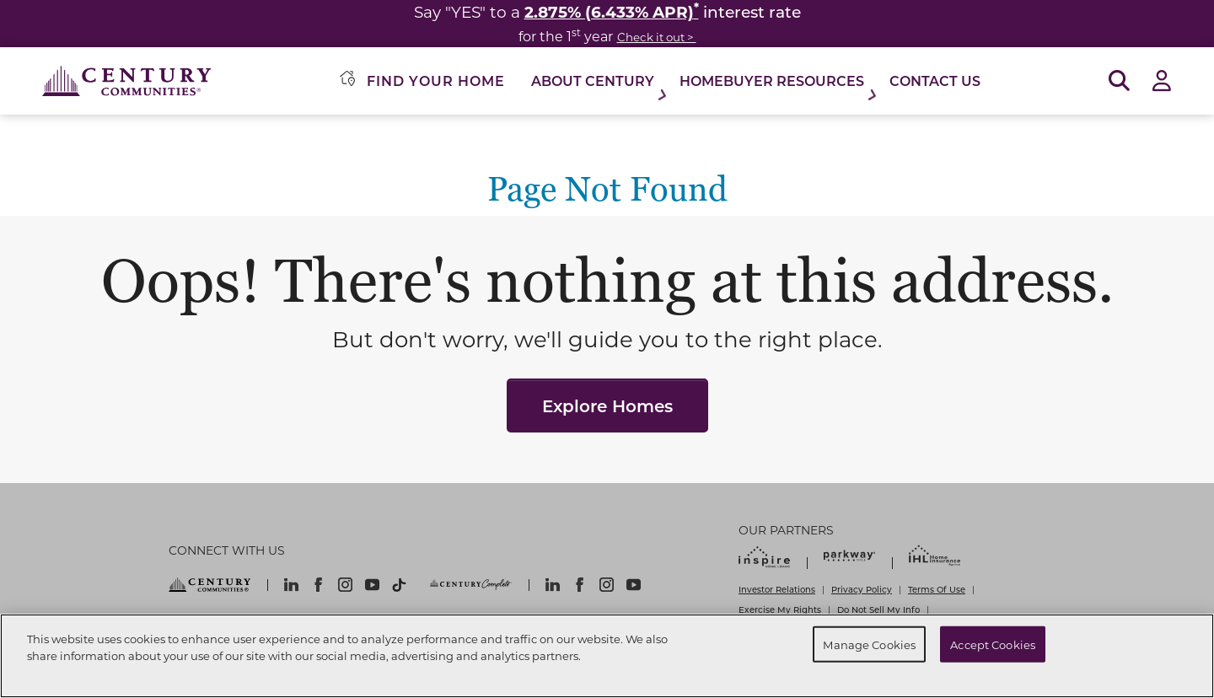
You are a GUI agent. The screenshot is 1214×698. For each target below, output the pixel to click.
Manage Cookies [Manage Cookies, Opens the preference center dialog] (869, 643)
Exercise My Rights (780, 609)
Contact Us (934, 80)
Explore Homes (607, 405)
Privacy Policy (861, 589)
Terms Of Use (936, 589)
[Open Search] (1119, 81)
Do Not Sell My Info (878, 609)
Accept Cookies (992, 643)
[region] (607, 656)
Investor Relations (777, 589)
